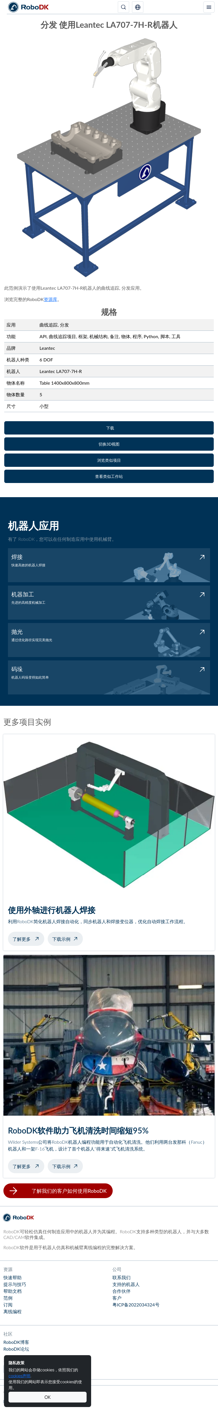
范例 (7, 1297)
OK (48, 1397)
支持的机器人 (126, 1284)
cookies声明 (19, 1375)
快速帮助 (12, 1277)
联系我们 (121, 1277)
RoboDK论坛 (16, 1348)
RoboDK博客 (16, 1342)
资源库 (50, 299)
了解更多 (28, 938)
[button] (137, 7)
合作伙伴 (121, 1291)
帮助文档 (12, 1291)
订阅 (7, 1304)
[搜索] (123, 7)
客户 (116, 1297)
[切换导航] (209, 7)
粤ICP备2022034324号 (136, 1304)
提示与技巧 (14, 1284)
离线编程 (12, 1311)
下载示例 (61, 939)
